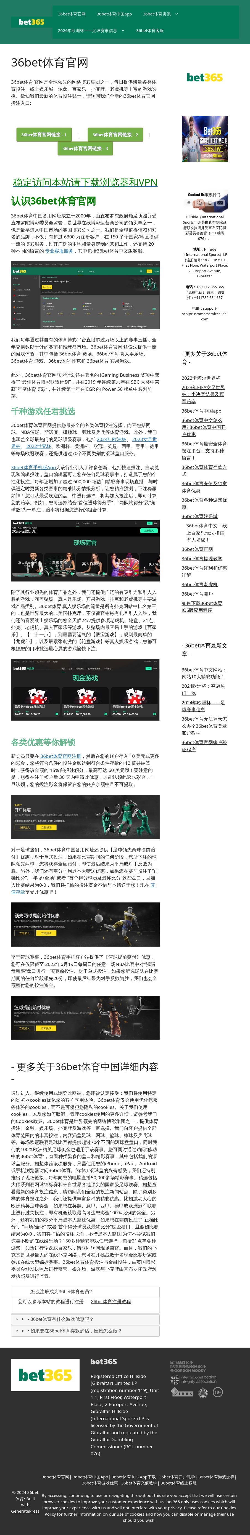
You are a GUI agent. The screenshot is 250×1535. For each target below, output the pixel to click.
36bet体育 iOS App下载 (134, 1477)
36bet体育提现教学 (202, 558)
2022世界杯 (38, 446)
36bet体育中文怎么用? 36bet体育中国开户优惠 (204, 427)
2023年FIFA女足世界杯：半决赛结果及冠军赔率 (203, 394)
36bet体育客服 (150, 30)
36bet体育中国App (90, 1477)
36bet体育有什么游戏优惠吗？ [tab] (54, 1319)
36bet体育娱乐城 (200, 516)
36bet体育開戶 (197, 594)
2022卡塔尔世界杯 (201, 378)
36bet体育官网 (72, 14)
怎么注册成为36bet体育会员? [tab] (53, 1291)
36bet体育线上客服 (178, 1483)
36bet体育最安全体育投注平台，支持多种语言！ (204, 450)
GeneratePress (25, 1511)
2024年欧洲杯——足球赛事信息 (94, 30)
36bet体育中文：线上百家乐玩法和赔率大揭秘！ (206, 532)
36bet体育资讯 (163, 14)
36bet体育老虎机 (200, 584)
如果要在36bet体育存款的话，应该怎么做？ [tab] (68, 1331)
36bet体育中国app (114, 14)
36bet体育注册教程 (111, 1301)
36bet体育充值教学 (139, 1483)
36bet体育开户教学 (177, 1477)
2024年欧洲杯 (111, 439)
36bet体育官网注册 (60, 756)
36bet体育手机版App (33, 467)
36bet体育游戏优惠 (100, 1483)
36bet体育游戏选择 (217, 1477)
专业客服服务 (59, 251)
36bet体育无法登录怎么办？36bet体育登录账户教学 (204, 726)
